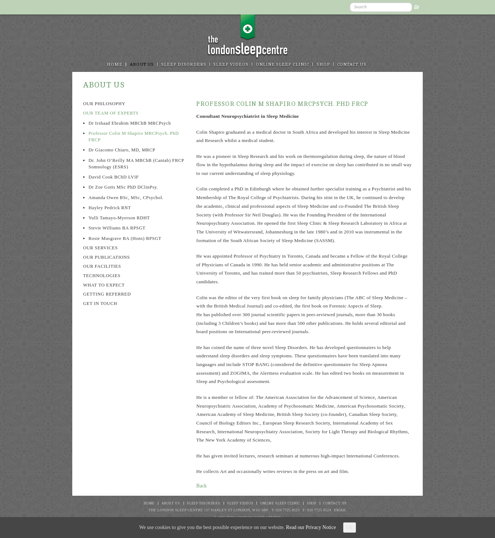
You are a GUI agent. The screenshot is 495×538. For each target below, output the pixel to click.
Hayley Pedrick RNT (110, 207)
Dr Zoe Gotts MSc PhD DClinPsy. (123, 187)
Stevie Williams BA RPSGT (117, 228)
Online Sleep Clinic (282, 64)
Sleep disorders (183, 64)
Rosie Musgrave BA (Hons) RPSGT (125, 238)
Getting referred (107, 294)
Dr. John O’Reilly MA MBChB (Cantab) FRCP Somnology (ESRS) (136, 163)
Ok (349, 527)
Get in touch (100, 303)
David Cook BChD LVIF (114, 177)
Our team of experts (110, 113)
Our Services (100, 247)
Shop (323, 64)
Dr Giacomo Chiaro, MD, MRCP (122, 149)
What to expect (104, 285)
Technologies (101, 275)
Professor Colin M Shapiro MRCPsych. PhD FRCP (134, 136)
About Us (142, 64)
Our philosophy (104, 103)
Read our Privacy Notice (311, 527)
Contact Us (352, 64)
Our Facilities (102, 266)
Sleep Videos (230, 64)
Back (201, 485)
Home (114, 64)
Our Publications (106, 257)
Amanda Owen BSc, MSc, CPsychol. (126, 197)
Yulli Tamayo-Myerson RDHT (119, 217)
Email (340, 510)
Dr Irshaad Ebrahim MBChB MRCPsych (130, 123)
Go (416, 7)
